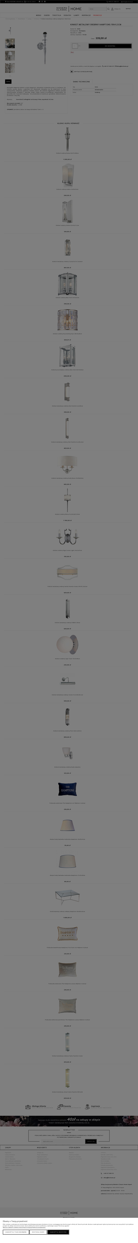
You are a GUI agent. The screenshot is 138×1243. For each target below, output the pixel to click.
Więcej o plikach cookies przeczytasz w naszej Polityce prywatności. (24, 1227)
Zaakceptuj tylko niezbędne (16, 1232)
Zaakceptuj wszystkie (58, 1232)
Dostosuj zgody (38, 1232)
